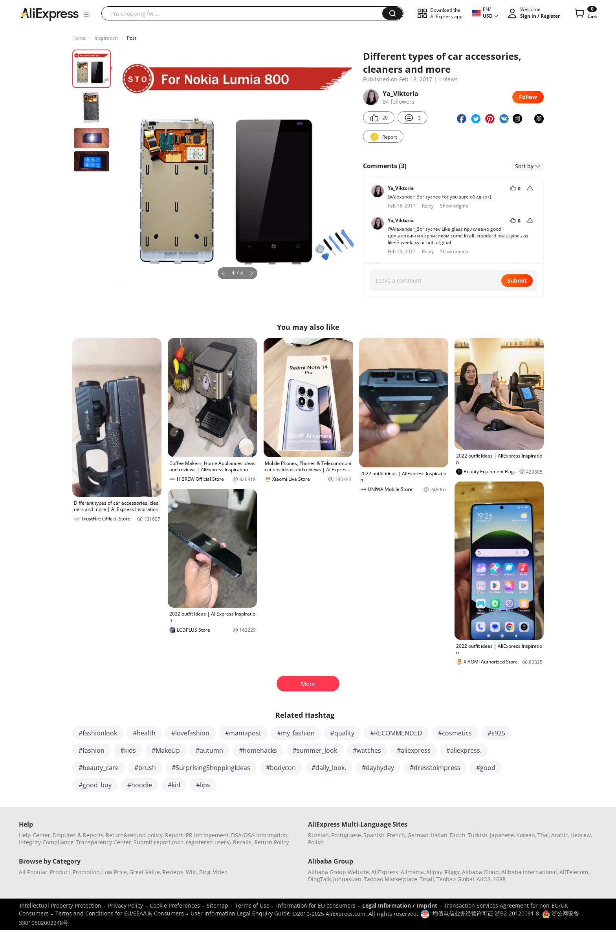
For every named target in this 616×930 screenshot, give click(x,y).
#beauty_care (99, 767)
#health (144, 733)
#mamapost (243, 733)
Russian (318, 835)
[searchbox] (244, 13)
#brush (145, 767)
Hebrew (580, 835)
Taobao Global (455, 879)
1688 (499, 879)
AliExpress (384, 872)
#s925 (496, 733)
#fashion (91, 750)
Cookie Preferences (175, 905)
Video (220, 872)
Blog (205, 872)
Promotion (86, 872)
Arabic (559, 835)
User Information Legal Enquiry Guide (240, 913)
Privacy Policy (125, 905)
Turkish (478, 835)
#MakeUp (166, 750)
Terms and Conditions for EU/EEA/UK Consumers (119, 913)
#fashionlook (98, 733)
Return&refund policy (134, 835)
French (396, 835)
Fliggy (452, 872)
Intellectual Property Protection (60, 905)
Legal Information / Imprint (399, 905)
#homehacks (258, 750)
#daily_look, (329, 767)
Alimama (412, 872)
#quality (342, 733)
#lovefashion (190, 733)
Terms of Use (252, 905)
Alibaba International (529, 872)
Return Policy (271, 842)
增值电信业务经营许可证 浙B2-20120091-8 (486, 913)
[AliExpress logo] (49, 14)
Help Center (34, 835)
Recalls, (243, 842)
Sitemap (217, 905)
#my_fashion (296, 733)
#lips (203, 785)
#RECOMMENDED (396, 733)
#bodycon (281, 767)
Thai (543, 835)
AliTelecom (573, 872)
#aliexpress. (464, 750)
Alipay (434, 872)
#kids (128, 750)
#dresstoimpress (435, 767)
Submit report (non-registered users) (182, 842)
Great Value (144, 872)
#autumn (209, 750)
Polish (316, 842)
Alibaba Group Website (338, 872)
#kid (174, 785)
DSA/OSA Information (259, 835)
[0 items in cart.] (585, 13)
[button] (86, 14)
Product (60, 872)
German (418, 835)
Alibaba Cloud (480, 872)
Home (79, 38)
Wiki (191, 872)
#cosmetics (455, 733)
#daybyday (378, 767)
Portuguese (346, 835)
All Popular (33, 872)
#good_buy (95, 785)
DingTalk (319, 879)
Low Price (114, 872)
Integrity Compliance (46, 842)
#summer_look (315, 750)
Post (131, 38)
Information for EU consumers (316, 905)
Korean (525, 835)
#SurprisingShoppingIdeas (211, 767)
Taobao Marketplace (390, 879)
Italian (439, 835)
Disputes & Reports (78, 835)
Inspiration (106, 38)
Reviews (172, 872)
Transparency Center (103, 842)
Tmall (427, 879)
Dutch (458, 835)
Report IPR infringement (197, 835)
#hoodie (139, 785)
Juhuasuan (347, 879)
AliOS (484, 879)
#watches (367, 750)
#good (485, 767)
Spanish (374, 835)
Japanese (502, 835)
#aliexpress (414, 750)
